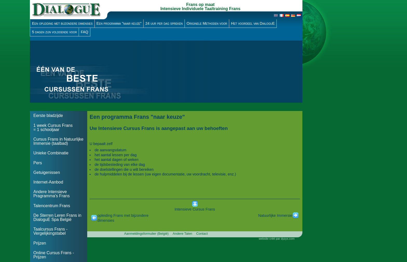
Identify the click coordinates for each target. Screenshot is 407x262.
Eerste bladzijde (48, 115)
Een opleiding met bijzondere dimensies (62, 23)
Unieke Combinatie (51, 153)
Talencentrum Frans (51, 206)
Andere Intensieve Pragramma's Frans (51, 193)
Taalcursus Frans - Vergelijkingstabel (50, 231)
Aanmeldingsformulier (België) (146, 233)
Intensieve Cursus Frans (195, 209)
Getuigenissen (46, 172)
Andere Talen (182, 233)
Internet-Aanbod (48, 182)
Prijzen (39, 243)
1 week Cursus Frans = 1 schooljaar (53, 127)
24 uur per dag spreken (164, 23)
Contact (202, 233)
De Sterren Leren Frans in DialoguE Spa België (57, 217)
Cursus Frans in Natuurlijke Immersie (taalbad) (58, 141)
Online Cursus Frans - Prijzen (53, 255)
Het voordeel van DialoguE (253, 23)
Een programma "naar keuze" (119, 23)
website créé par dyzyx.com (277, 238)
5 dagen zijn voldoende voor (54, 32)
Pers (37, 163)
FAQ (84, 32)
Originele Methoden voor (207, 23)
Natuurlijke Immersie (275, 215)
